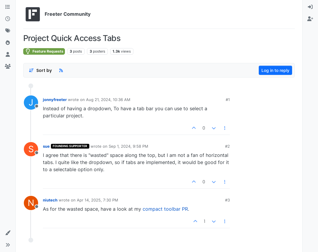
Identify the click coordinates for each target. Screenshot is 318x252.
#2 (227, 146)
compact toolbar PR (165, 209)
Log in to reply (275, 70)
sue (46, 146)
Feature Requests (44, 51)
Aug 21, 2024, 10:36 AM (108, 99)
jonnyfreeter (55, 99)
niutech (50, 200)
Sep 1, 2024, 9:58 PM (128, 146)
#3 (227, 200)
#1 (228, 99)
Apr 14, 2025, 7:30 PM (97, 200)
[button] (7, 233)
